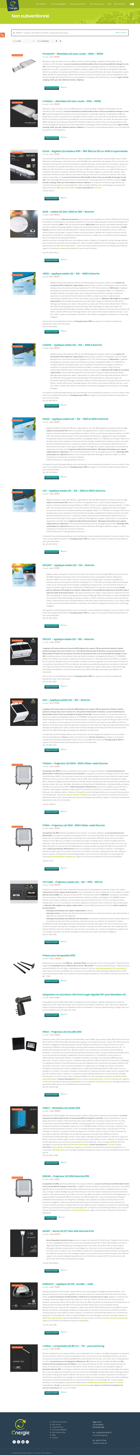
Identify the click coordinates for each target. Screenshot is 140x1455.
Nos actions (56, 1424)
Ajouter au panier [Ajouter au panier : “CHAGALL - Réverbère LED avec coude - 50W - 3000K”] (51, 138)
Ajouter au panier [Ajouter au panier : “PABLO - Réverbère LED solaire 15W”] (51, 1163)
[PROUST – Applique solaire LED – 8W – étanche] (24, 651)
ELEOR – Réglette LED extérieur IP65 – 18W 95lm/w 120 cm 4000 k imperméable (85, 151)
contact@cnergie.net (100, 1435)
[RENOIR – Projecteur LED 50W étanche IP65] (24, 1188)
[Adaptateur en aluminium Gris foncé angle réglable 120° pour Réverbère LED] (24, 1006)
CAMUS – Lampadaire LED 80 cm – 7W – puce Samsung (73, 1346)
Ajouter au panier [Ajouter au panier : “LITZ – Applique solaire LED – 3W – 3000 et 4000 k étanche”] (51, 552)
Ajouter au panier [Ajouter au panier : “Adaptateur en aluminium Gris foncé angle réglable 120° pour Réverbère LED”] (51, 1015)
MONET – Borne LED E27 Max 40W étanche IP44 (68, 1231)
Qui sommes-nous (59, 1432)
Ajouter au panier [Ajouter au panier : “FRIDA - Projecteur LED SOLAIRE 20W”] (51, 1095)
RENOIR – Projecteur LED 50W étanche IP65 (65, 1176)
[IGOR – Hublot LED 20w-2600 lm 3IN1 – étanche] (24, 224)
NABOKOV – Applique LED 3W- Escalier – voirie (67, 1284)
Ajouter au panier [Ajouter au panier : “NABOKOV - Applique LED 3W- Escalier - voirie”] (51, 1333)
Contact (55, 1438)
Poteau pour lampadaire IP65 (58, 955)
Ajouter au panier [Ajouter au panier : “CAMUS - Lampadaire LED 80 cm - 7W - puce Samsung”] (51, 1393)
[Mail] (27, 1442)
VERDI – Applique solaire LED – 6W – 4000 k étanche (70, 273)
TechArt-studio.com (46, 1453)
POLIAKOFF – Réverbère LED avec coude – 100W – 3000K (72, 53)
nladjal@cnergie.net (100, 1443)
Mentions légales (27, 1453)
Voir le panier (122, 32)
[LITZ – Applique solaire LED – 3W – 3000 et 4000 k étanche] (24, 500)
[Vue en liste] (60, 41)
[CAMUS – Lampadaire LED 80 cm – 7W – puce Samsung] (24, 1358)
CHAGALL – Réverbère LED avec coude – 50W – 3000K (71, 101)
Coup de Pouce (57, 1427)
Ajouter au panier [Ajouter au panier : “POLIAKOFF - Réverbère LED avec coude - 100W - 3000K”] (51, 88)
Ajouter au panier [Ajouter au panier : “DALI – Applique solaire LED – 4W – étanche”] (51, 750)
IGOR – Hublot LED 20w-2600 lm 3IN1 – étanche (68, 211)
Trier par (17, 41)
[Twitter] (18, 1442)
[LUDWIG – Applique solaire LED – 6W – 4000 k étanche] (24, 354)
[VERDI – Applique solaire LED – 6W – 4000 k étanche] (24, 283)
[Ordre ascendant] (33, 41)
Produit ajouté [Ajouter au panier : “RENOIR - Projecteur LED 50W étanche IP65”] (50, 1218)
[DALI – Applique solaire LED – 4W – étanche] (24, 712)
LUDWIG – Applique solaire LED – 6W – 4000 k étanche (72, 345)
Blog (53, 1435)
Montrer (43, 41)
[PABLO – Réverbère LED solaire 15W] (24, 1120)
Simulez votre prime (59, 1422)
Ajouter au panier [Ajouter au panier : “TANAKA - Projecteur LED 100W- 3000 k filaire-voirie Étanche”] (51, 812)
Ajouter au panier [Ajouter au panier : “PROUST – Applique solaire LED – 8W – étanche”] (51, 687)
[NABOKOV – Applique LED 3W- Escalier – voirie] (24, 1296)
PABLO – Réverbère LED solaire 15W (61, 1108)
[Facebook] (14, 1442)
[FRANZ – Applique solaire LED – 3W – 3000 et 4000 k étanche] (24, 428)
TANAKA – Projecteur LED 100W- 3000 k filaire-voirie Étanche (75, 763)
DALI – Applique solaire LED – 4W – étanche (66, 700)
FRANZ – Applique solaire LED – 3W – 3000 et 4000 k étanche (75, 419)
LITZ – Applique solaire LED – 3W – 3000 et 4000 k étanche (73, 490)
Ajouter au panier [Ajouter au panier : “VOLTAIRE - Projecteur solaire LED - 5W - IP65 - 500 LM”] (51, 942)
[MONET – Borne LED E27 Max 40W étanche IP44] (24, 1243)
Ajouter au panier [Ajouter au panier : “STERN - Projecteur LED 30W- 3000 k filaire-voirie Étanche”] (51, 869)
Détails (65, 87)
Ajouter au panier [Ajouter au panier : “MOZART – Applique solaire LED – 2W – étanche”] (51, 626)
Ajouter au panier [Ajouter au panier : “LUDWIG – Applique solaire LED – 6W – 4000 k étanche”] (51, 406)
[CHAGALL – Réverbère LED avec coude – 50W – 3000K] (24, 113)
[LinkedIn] (23, 1442)
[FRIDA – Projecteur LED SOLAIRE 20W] (24, 1044)
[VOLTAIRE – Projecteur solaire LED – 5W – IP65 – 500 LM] (24, 891)
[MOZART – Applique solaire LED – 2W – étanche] (24, 575)
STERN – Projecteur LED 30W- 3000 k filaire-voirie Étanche (73, 825)
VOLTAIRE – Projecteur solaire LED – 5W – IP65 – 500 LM (72, 882)
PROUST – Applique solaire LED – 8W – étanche (68, 639)
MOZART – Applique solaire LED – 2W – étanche (68, 565)
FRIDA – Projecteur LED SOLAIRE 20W (62, 1031)
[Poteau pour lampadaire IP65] (24, 967)
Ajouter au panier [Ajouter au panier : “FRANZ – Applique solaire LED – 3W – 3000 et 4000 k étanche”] (51, 477)
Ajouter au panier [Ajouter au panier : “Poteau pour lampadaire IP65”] (51, 981)
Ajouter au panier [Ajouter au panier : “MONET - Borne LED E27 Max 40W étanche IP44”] (51, 1271)
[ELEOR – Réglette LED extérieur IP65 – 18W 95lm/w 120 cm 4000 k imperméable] (24, 167)
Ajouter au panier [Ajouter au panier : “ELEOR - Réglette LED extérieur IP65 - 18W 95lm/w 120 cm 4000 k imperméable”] (51, 198)
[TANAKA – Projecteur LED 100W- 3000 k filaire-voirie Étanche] (24, 775)
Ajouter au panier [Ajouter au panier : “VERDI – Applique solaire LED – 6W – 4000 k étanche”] (51, 332)
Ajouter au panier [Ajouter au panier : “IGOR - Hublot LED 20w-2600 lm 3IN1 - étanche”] (51, 260)
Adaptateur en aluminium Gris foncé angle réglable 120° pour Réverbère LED (84, 994)
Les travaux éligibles (59, 1430)
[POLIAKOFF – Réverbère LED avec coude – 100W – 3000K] (24, 66)
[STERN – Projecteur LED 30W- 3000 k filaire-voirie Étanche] (24, 837)
